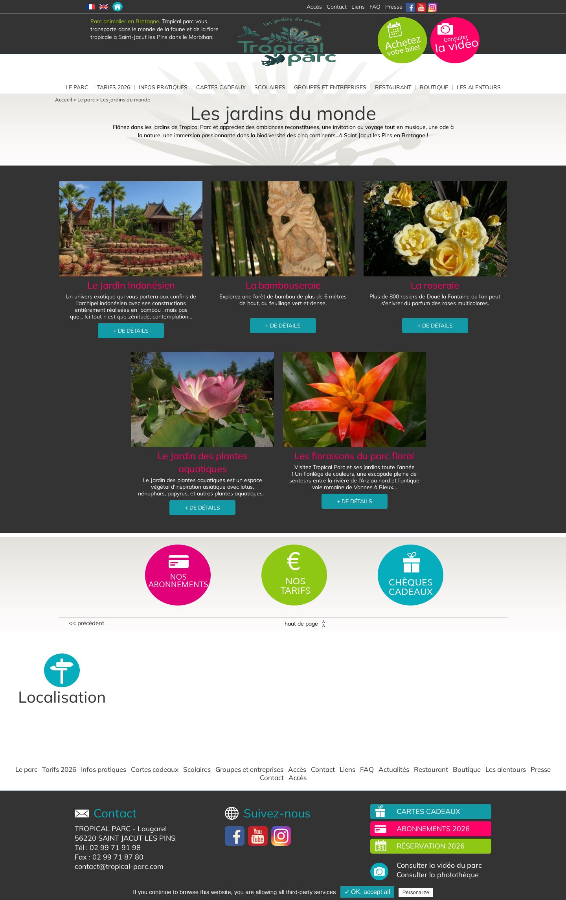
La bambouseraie (283, 285)
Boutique (434, 87)
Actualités (394, 769)
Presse (393, 6)
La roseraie (435, 285)
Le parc (77, 87)
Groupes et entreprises (330, 87)
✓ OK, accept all (367, 892)
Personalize (415, 892)
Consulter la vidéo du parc (439, 865)
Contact (323, 769)
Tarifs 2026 (113, 87)
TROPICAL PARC (102, 828)
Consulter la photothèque (438, 874)
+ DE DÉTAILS (131, 330)
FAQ (374, 6)
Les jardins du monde (125, 99)
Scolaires (269, 87)
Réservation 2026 (431, 845)
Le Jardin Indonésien (131, 285)
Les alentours (479, 87)
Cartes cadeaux (221, 87)
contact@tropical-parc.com (119, 866)
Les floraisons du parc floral (354, 456)
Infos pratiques (163, 87)
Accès (297, 769)
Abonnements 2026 (433, 828)
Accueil (63, 99)
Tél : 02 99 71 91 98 (108, 847)
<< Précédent (86, 623)
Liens (358, 6)
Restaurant (393, 87)
